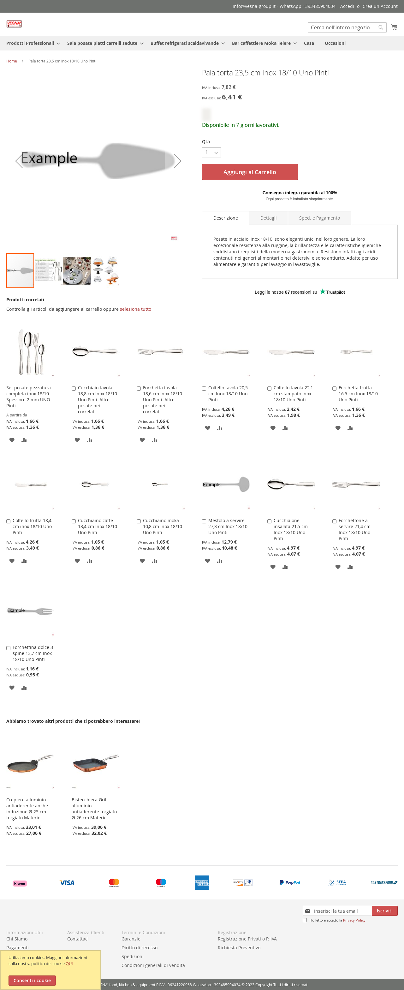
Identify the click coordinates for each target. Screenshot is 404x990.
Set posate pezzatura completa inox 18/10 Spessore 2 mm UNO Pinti (28, 397)
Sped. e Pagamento (319, 218)
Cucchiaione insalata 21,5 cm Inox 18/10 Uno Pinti (291, 529)
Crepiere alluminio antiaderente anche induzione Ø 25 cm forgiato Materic (27, 809)
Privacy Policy (354, 920)
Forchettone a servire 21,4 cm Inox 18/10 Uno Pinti (355, 529)
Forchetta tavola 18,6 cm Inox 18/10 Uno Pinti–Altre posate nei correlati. (162, 400)
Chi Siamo (16, 939)
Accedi (347, 6)
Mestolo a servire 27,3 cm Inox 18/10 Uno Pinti (227, 526)
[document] (51, 970)
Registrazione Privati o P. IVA (247, 939)
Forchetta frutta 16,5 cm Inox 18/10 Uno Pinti (358, 394)
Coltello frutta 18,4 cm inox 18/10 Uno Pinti (32, 526)
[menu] (202, 43)
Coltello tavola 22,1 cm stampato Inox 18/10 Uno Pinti (293, 394)
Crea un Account (380, 6)
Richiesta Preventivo (239, 948)
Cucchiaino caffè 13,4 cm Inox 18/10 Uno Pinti (97, 526)
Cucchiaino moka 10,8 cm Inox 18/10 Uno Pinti (162, 526)
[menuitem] (31, 43)
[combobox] (347, 27)
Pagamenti (17, 948)
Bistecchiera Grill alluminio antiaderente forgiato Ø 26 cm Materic (94, 809)
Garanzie (131, 939)
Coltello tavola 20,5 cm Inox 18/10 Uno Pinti (228, 394)
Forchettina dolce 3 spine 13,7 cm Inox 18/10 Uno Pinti (33, 653)
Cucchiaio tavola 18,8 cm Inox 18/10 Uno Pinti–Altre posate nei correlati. (97, 400)
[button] (49, 271)
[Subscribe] (385, 911)
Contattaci (78, 939)
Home (11, 60)
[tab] (225, 218)
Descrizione (225, 218)
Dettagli (268, 218)
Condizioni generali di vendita (153, 965)
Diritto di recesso (139, 948)
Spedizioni (133, 956)
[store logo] (14, 24)
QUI (69, 963)
